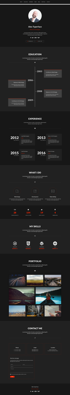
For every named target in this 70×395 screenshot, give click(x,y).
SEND (12, 376)
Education (26, 1)
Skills (39, 1)
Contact (48, 1)
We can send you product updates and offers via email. (18, 374)
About (21, 1)
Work (35, 1)
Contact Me (39, 41)
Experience (31, 1)
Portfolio (43, 1)
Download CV (30, 41)
